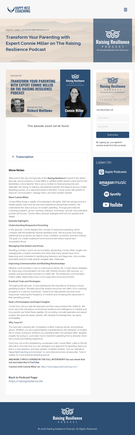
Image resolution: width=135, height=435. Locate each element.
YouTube (34, 362)
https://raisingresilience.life (26, 381)
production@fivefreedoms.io (35, 30)
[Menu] (125, 9)
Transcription (24, 156)
